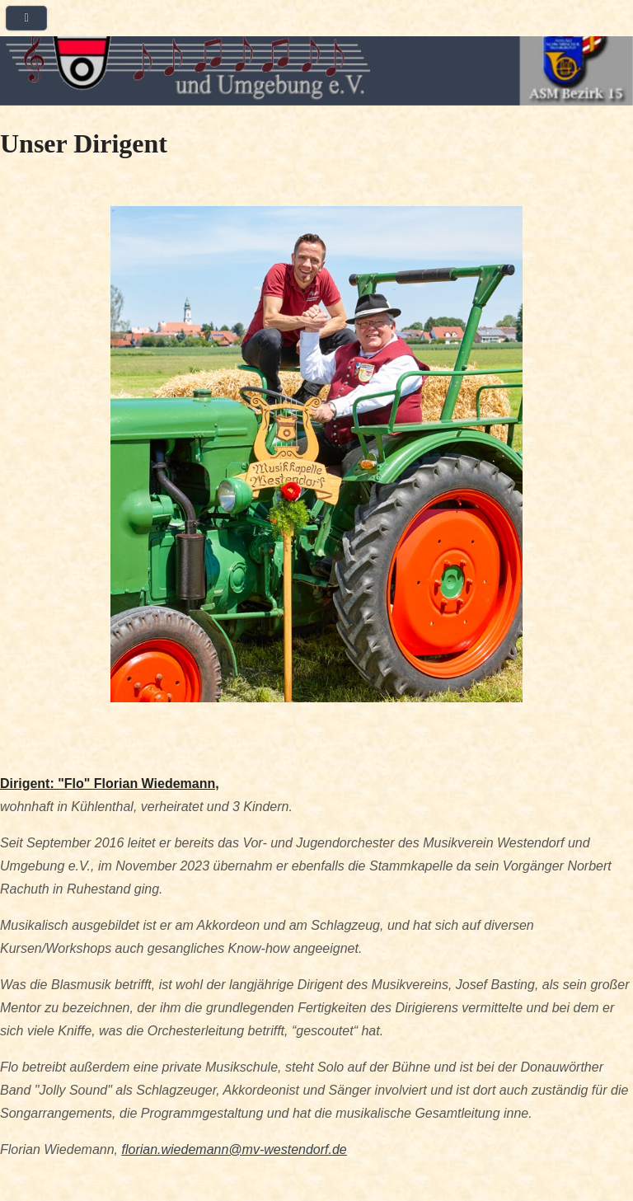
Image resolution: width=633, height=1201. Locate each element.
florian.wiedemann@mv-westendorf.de (233, 1149)
